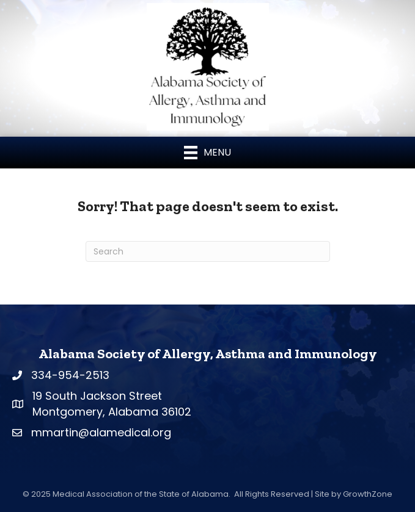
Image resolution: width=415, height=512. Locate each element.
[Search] (208, 251)
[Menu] (207, 152)
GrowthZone (367, 494)
